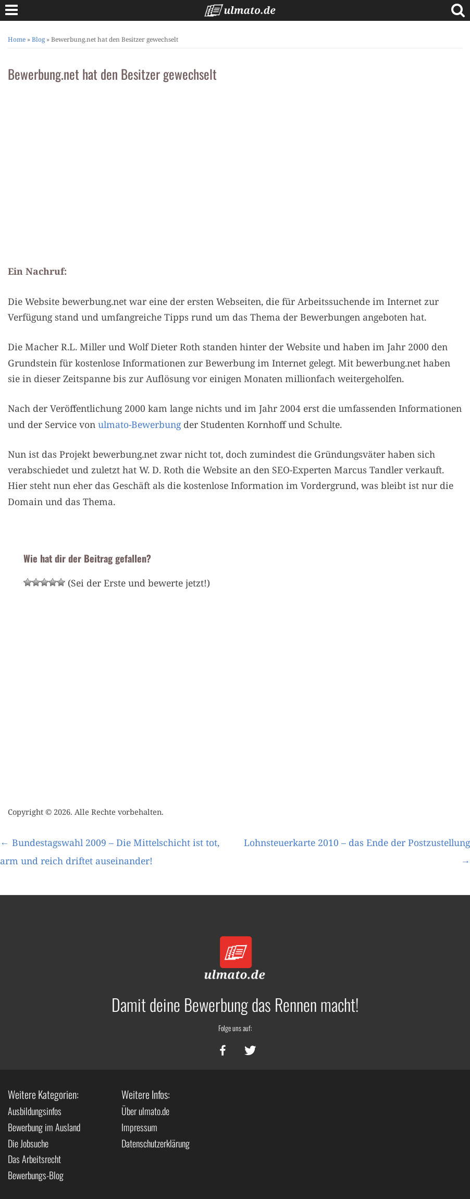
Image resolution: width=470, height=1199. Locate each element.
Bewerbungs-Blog (36, 1175)
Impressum (139, 1127)
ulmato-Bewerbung (139, 424)
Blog (38, 39)
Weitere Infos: (145, 1094)
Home (17, 39)
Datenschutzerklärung (155, 1143)
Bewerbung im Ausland (44, 1127)
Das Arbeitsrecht (34, 1159)
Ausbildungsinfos (34, 1111)
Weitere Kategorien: (43, 1094)
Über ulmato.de (145, 1111)
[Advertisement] (235, 169)
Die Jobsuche (28, 1143)
